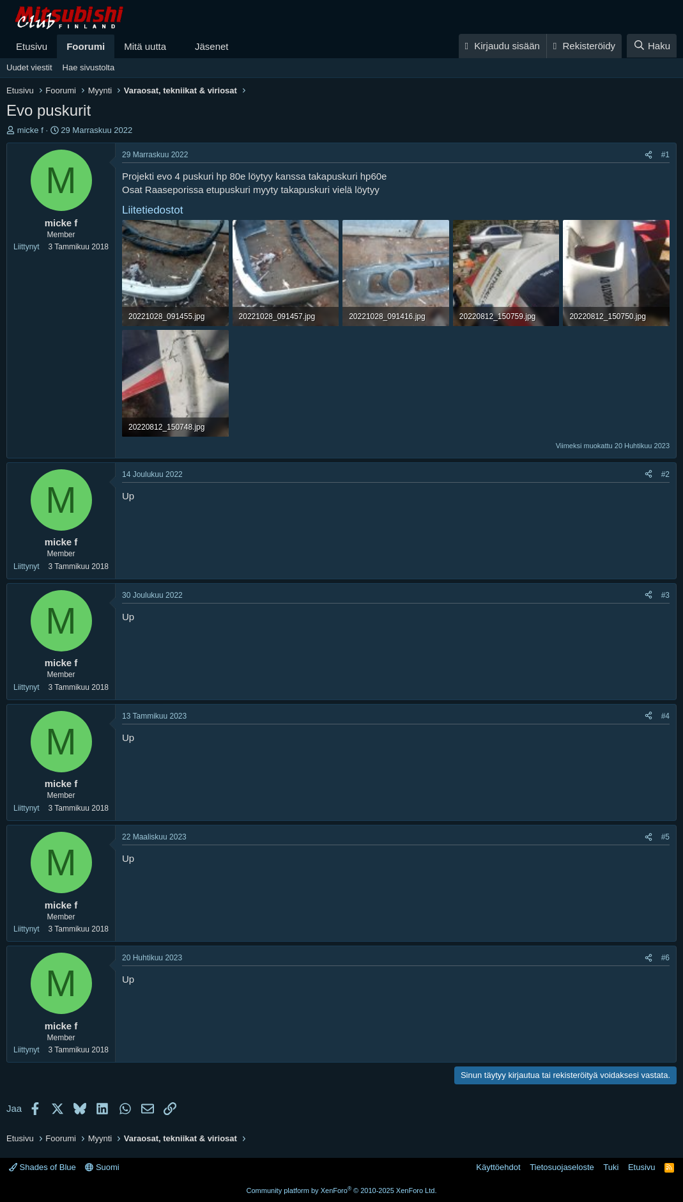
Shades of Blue (42, 1167)
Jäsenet (212, 46)
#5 (665, 836)
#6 (665, 957)
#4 (665, 716)
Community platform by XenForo (342, 1190)
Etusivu (31, 46)
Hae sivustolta (89, 67)
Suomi (102, 1167)
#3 (665, 595)
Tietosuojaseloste (562, 1167)
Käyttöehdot (498, 1167)
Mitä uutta (145, 46)
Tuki (610, 1167)
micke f (30, 130)
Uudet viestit (29, 67)
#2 (665, 474)
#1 (665, 154)
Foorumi (85, 46)
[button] (176, 46)
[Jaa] (648, 155)
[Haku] (652, 46)
